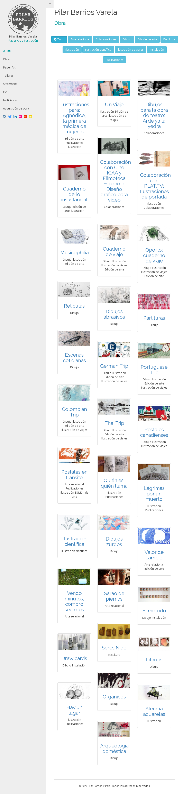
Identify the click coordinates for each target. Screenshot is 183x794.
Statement (10, 84)
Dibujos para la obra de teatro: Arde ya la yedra (155, 115)
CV (5, 92)
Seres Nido (115, 648)
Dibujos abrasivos (115, 314)
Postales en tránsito (75, 474)
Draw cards (75, 658)
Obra (6, 59)
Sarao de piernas (115, 596)
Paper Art (9, 67)
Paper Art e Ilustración (23, 40)
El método (155, 611)
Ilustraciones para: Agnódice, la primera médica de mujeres (75, 118)
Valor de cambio (154, 554)
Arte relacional (89, 39)
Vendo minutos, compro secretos (75, 601)
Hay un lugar (75, 710)
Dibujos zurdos (115, 541)
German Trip (115, 366)
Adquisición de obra (16, 108)
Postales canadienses (155, 432)
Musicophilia (75, 253)
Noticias (10, 100)
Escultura (63, 49)
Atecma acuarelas (155, 711)
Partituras (155, 318)
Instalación (166, 49)
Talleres (8, 76)
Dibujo (136, 39)
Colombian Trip (75, 412)
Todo (69, 39)
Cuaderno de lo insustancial (75, 194)
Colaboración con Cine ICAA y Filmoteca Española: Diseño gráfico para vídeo (116, 181)
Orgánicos (115, 697)
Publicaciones (115, 60)
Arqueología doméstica (115, 748)
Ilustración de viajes (140, 49)
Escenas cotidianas (75, 357)
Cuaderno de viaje (115, 251)
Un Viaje (115, 104)
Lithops (155, 660)
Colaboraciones (115, 39)
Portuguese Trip (154, 369)
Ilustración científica (108, 49)
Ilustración (82, 49)
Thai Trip (115, 423)
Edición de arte (157, 39)
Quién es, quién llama (115, 483)
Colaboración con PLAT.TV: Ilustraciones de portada (156, 186)
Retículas (75, 306)
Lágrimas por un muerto (155, 493)
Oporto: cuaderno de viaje (155, 255)
